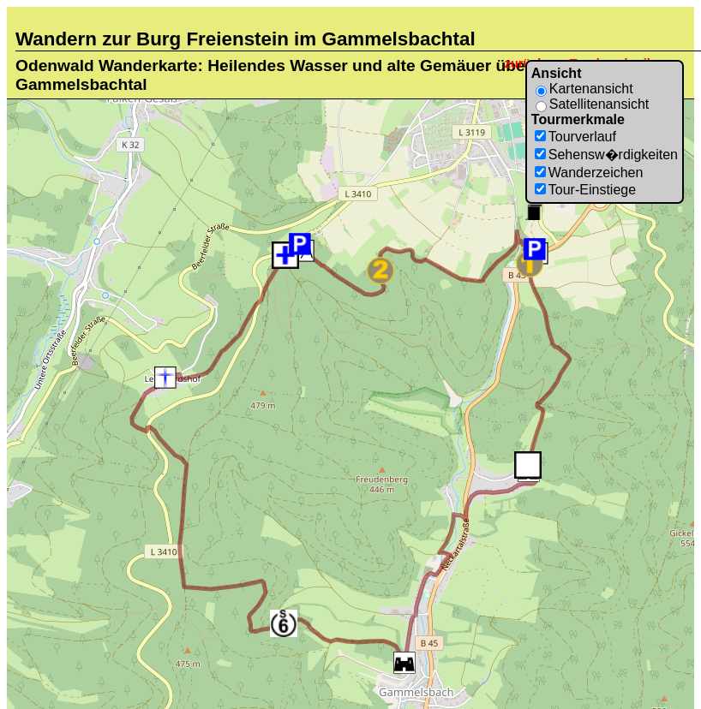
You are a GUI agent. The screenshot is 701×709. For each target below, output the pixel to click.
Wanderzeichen (596, 172)
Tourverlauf (582, 136)
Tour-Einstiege (592, 189)
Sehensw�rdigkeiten (613, 154)
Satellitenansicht (599, 104)
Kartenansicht (591, 88)
